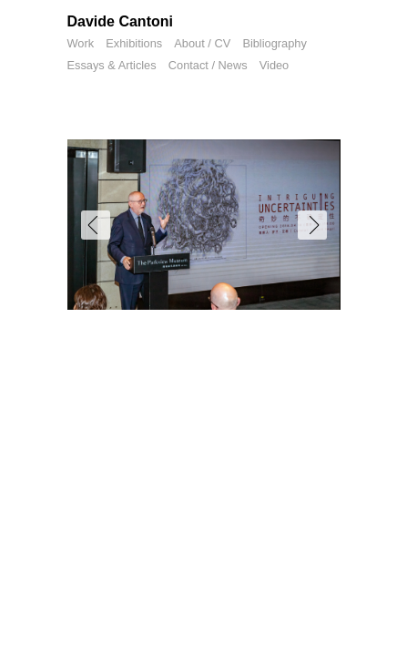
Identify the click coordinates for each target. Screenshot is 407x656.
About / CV (202, 43)
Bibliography (274, 43)
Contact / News (208, 65)
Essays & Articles (112, 65)
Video (274, 65)
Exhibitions (134, 43)
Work (81, 43)
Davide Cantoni (120, 21)
